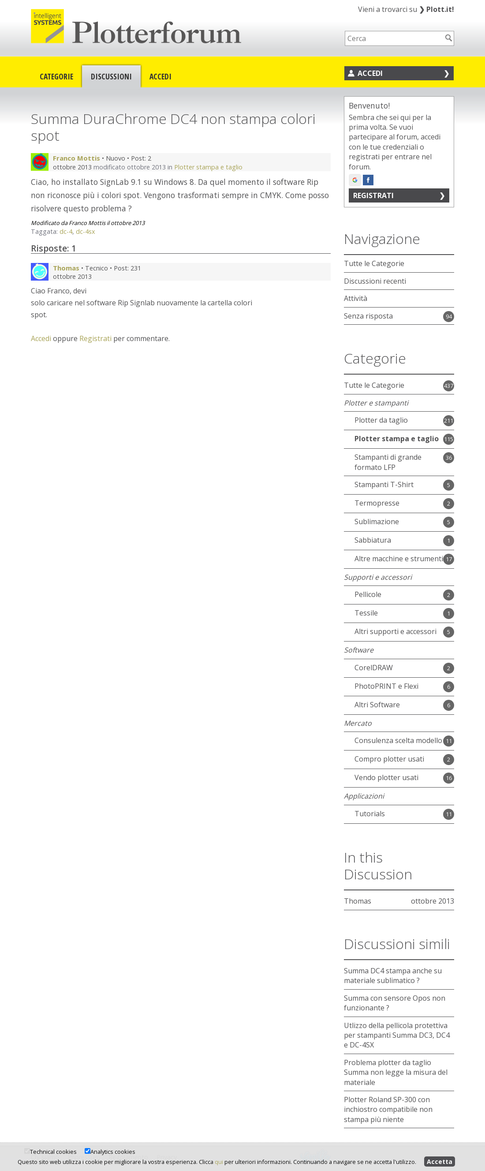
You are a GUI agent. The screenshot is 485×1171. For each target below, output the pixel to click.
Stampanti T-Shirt (384, 484)
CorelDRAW (373, 667)
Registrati (95, 338)
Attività (355, 298)
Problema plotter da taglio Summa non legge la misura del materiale (396, 1072)
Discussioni (111, 76)
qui (219, 1162)
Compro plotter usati (389, 759)
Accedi (160, 76)
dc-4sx (85, 231)
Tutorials (369, 813)
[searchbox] (393, 38)
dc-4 (66, 231)
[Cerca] (448, 37)
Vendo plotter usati (386, 777)
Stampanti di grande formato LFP (388, 462)
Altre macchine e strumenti (398, 558)
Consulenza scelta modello (398, 740)
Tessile (366, 613)
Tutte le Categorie (374, 263)
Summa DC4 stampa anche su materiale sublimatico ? (393, 975)
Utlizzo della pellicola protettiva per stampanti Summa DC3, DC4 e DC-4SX (397, 1035)
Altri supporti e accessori (395, 631)
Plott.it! (436, 9)
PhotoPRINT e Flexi (386, 686)
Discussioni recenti (375, 281)
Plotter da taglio (381, 420)
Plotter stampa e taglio (208, 167)
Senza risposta (368, 316)
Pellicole (367, 594)
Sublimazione (376, 521)
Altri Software (377, 704)
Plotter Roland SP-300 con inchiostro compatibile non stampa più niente (388, 1109)
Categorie (56, 76)
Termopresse (376, 503)
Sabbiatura (372, 540)
